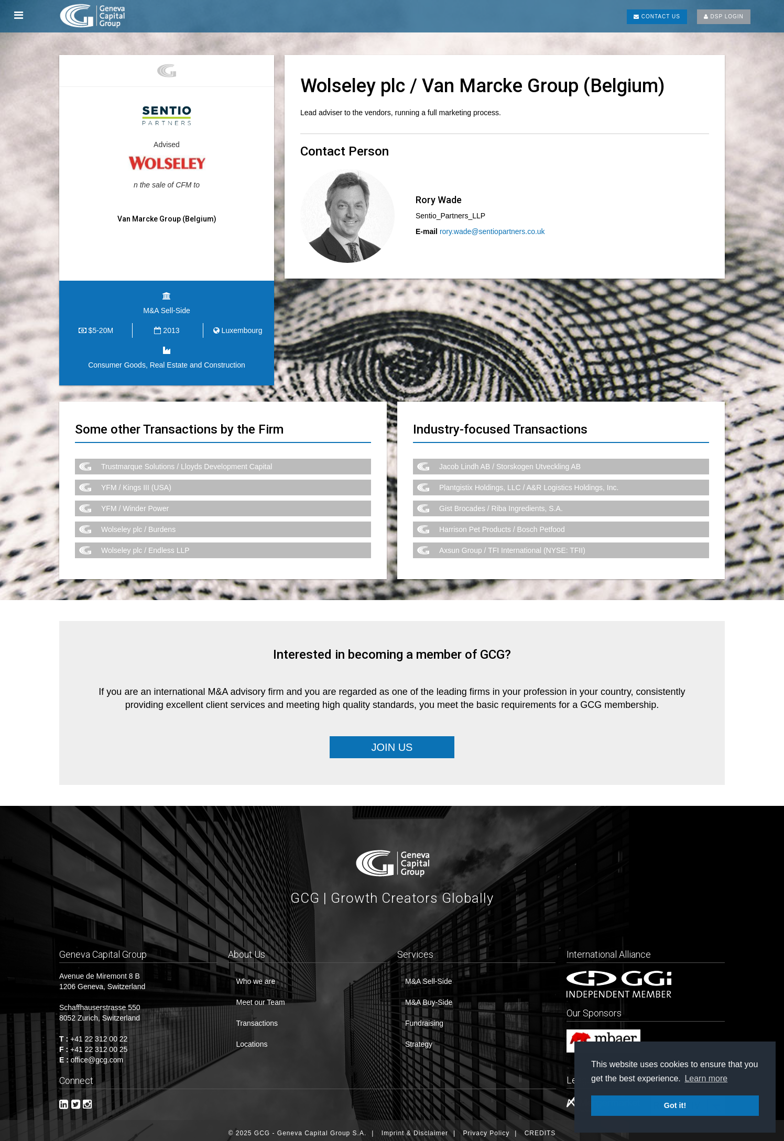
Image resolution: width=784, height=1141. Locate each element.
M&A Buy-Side (428, 997)
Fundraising (424, 1018)
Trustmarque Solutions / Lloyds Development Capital (186, 461)
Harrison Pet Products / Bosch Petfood (502, 523)
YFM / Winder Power (135, 503)
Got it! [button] (675, 1105)
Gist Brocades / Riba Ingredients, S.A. (501, 503)
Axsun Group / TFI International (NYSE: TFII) (512, 544)
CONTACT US (657, 16)
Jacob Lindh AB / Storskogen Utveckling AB (510, 461)
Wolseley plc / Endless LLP (145, 544)
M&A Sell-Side (428, 976)
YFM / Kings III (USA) (136, 482)
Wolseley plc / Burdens (138, 523)
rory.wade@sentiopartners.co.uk (492, 231)
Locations (251, 1039)
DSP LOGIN (724, 16)
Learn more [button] (705, 1078)
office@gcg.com (97, 1054)
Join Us (392, 741)
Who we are (255, 976)
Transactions (257, 1018)
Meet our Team (260, 997)
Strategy (418, 1039)
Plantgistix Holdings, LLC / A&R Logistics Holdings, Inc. (528, 482)
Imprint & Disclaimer (415, 1128)
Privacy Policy (486, 1128)
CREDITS (540, 1128)
